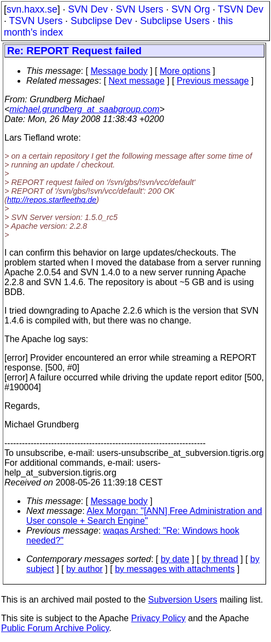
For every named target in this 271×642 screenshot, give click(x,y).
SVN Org (190, 9)
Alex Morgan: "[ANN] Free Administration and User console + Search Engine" (144, 515)
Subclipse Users (175, 20)
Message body (118, 71)
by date (174, 559)
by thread (219, 559)
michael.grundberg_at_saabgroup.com (84, 109)
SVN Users (139, 9)
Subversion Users (182, 599)
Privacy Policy (158, 618)
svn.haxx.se (32, 9)
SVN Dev (87, 9)
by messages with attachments (175, 569)
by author (84, 569)
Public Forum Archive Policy (55, 628)
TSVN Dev (240, 9)
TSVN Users (35, 20)
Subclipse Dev (101, 20)
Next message (136, 80)
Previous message (213, 80)
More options (185, 71)
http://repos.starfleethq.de (51, 199)
